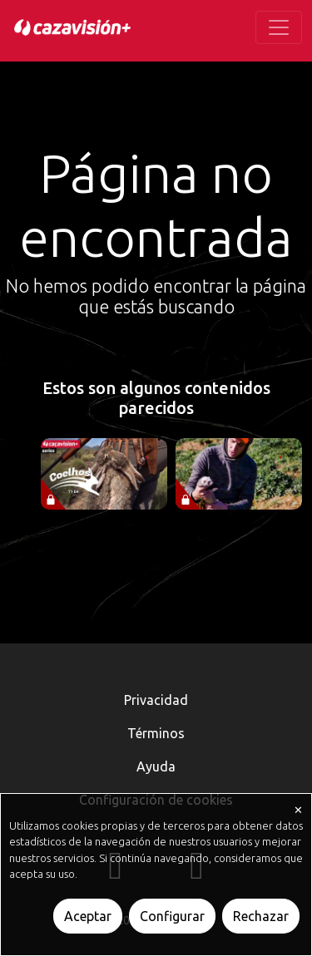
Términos (156, 733)
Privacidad (156, 699)
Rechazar (261, 916)
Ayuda (156, 766)
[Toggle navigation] (278, 27)
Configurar (172, 916)
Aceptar (87, 916)
